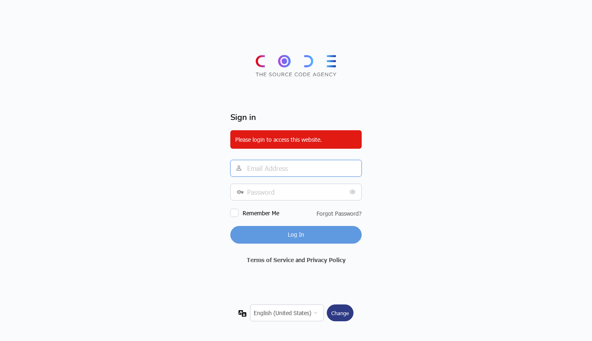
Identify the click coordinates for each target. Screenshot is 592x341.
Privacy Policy (326, 259)
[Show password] (353, 192)
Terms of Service (270, 259)
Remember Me (261, 213)
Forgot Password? (339, 213)
